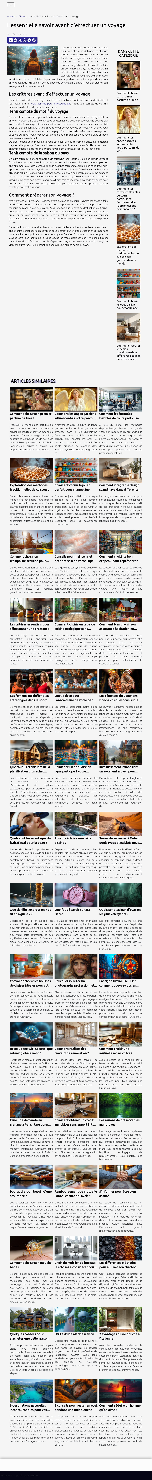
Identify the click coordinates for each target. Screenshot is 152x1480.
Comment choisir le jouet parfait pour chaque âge (127, 305)
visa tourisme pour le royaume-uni (50, 103)
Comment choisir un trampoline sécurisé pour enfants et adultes (28, 561)
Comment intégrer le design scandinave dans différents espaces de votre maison (128, 352)
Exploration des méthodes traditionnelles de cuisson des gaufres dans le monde (128, 255)
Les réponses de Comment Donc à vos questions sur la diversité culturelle (118, 700)
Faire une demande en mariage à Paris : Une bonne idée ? (30, 1124)
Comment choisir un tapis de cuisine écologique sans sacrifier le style (75, 629)
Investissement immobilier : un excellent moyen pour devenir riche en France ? (118, 771)
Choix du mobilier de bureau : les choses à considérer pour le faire (75, 1267)
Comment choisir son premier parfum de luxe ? (127, 96)
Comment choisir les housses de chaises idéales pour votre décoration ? (31, 985)
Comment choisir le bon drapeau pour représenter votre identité (118, 561)
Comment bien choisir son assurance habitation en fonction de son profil (117, 629)
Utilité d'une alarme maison (74, 1334)
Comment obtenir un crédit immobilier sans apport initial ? (75, 1124)
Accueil (11, 16)
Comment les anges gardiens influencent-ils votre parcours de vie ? (128, 144)
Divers (22, 16)
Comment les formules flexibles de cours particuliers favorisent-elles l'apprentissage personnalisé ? (128, 198)
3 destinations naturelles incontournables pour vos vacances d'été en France (28, 1410)
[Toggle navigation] (10, 4)
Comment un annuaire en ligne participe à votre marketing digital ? (73, 771)
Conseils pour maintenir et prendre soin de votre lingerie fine (76, 561)
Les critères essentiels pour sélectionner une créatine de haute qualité (30, 629)
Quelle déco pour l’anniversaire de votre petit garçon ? (75, 700)
